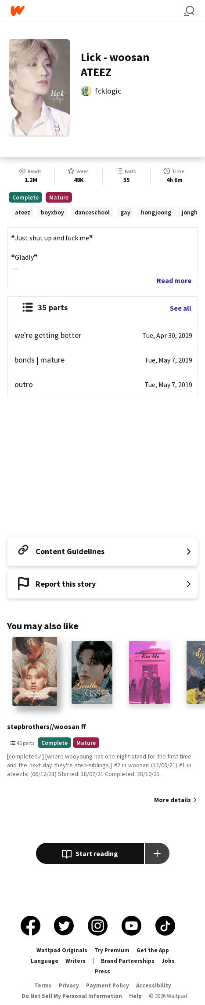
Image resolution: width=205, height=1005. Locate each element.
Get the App (153, 950)
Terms (43, 985)
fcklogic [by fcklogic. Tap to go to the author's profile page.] (108, 91)
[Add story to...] (157, 853)
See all (180, 308)
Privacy (69, 985)
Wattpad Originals (61, 950)
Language (44, 961)
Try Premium (111, 950)
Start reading (89, 854)
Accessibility (153, 985)
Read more (174, 280)
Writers (75, 961)
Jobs (168, 961)
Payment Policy (107, 985)
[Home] (97, 10)
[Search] (189, 11)
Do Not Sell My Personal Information (72, 996)
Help (135, 996)
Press (102, 971)
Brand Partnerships (128, 961)
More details (172, 800)
